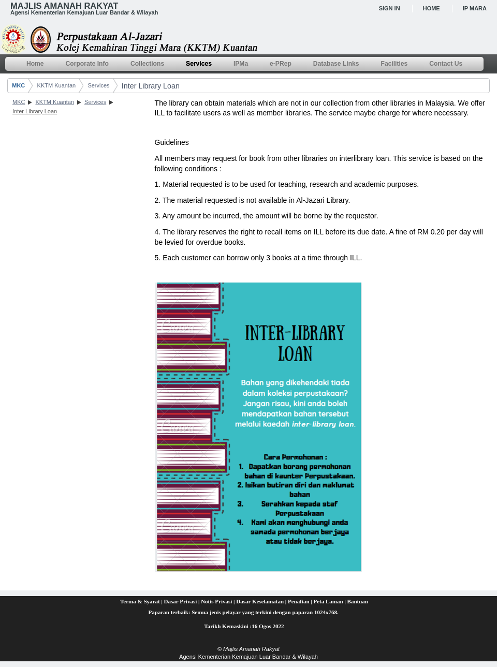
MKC (18, 85)
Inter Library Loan (151, 86)
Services (98, 85)
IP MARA (475, 8)
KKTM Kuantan (56, 85)
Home (431, 8)
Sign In (389, 8)
